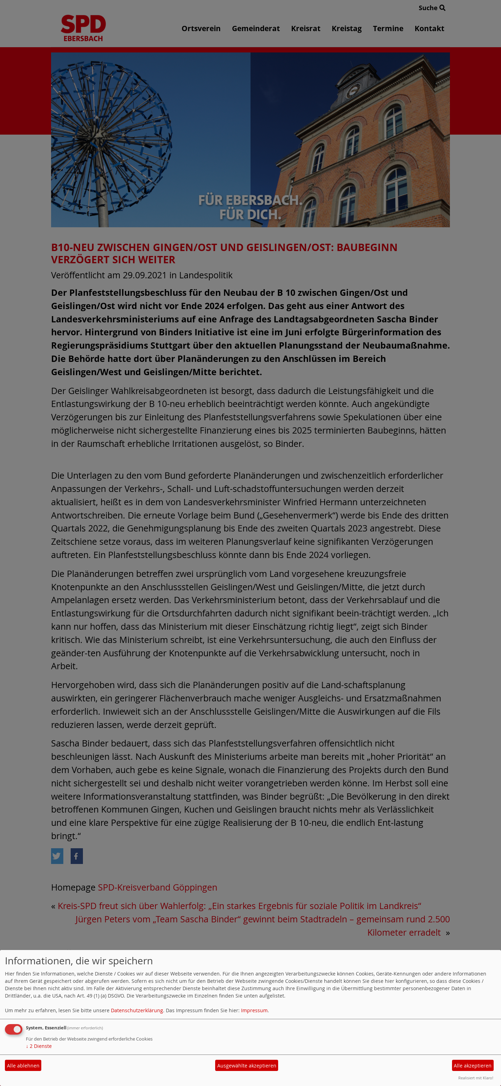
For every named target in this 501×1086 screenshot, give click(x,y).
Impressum (254, 1010)
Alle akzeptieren (473, 1065)
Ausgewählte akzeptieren (246, 1065)
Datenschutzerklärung (137, 1010)
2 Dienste (39, 1046)
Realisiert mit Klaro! (475, 1077)
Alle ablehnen (23, 1065)
